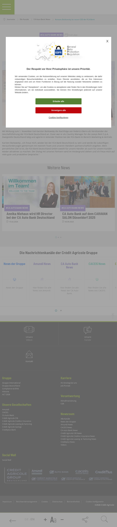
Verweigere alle (58, 110)
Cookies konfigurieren (58, 117)
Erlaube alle (58, 101)
